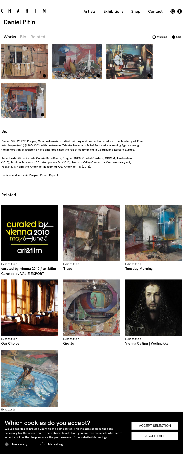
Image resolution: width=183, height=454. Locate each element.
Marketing (55, 444)
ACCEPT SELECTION (155, 425)
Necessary (19, 444)
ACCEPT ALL (155, 436)
